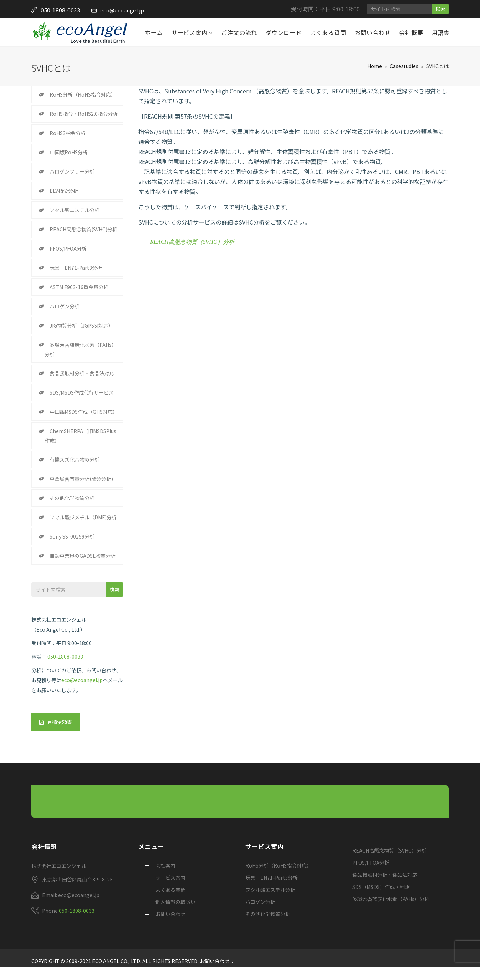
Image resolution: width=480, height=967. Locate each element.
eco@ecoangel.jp (122, 10)
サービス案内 (190, 32)
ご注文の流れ (239, 32)
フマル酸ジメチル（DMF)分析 (83, 517)
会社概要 (411, 32)
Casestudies (404, 66)
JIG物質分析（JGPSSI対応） (81, 325)
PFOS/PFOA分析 (68, 248)
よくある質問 (328, 32)
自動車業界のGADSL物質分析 (83, 555)
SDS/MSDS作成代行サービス (82, 392)
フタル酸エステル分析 (74, 210)
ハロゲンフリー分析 (72, 171)
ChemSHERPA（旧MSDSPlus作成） (80, 435)
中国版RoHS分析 (69, 152)
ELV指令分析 (64, 190)
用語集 (441, 32)
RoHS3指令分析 (68, 133)
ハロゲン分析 (65, 306)
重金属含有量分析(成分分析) (81, 478)
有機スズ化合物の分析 (74, 459)
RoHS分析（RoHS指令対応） (83, 94)
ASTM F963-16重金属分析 (79, 286)
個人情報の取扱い (175, 901)
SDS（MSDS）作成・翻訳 (381, 886)
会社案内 (165, 865)
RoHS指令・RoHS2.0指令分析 (84, 113)
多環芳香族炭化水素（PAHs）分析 (81, 349)
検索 (440, 8)
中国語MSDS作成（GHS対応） (84, 411)
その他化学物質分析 (72, 497)
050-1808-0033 (65, 656)
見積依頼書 (55, 721)
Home (374, 66)
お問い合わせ (373, 32)
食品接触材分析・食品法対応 (82, 373)
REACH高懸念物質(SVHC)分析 (83, 229)
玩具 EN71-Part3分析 (76, 267)
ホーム (154, 32)
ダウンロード (284, 32)
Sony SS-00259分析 (72, 536)
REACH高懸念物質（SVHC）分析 (192, 242)
